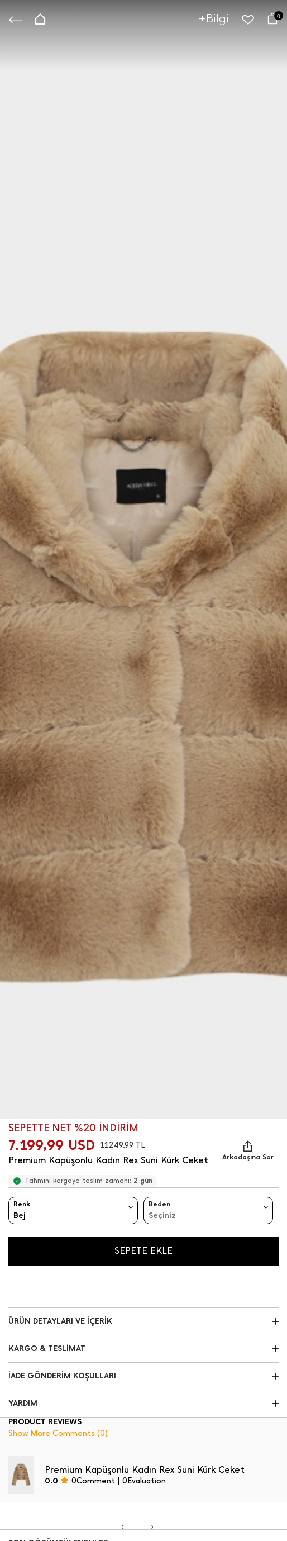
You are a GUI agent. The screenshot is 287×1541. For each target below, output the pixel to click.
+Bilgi (214, 18)
